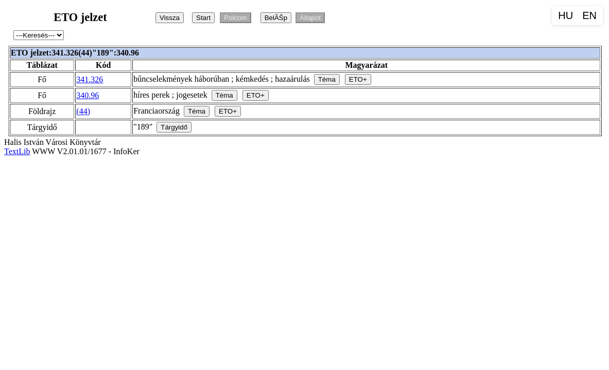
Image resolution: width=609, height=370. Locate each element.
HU (565, 15)
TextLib (17, 151)
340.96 (87, 95)
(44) (83, 111)
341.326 (89, 79)
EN (589, 15)
